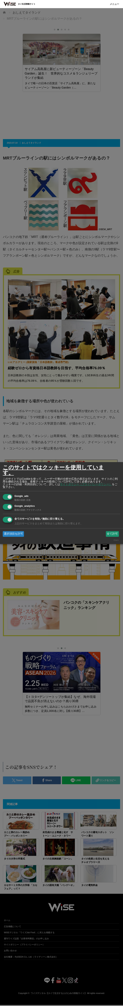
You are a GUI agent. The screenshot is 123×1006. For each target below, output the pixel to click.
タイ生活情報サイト (26, 4)
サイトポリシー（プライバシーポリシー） (86, 484)
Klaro (116, 540)
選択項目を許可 (13, 533)
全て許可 (112, 533)
